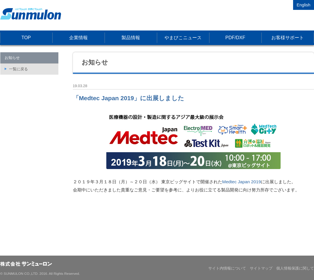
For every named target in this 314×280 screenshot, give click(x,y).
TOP (26, 37)
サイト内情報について (227, 268)
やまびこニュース (183, 37)
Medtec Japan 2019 (241, 181)
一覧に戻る (18, 69)
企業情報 (78, 37)
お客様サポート (287, 37)
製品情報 (130, 37)
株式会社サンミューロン (30, 13)
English (303, 5)
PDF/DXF (235, 37)
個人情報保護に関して (295, 268)
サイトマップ (261, 268)
